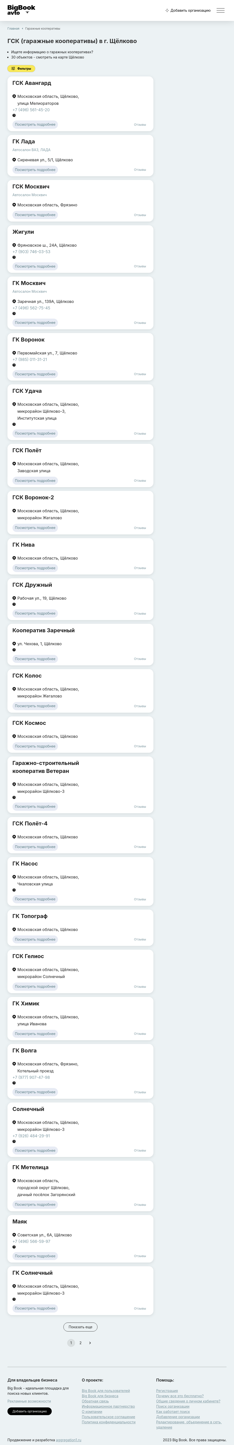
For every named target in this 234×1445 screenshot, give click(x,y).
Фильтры (21, 68)
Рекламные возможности (29, 1401)
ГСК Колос (27, 675)
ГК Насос (25, 863)
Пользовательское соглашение (108, 1417)
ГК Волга (24, 1050)
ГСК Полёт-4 (29, 823)
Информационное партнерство (108, 1406)
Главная (13, 28)
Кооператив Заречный (43, 630)
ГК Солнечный (32, 1273)
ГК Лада (23, 141)
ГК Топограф (29, 916)
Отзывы (140, 124)
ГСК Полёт (27, 450)
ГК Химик (25, 1003)
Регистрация (167, 1390)
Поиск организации (172, 1406)
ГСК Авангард (31, 83)
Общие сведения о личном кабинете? (188, 1401)
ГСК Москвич (30, 186)
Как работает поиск (173, 1411)
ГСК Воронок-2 (33, 497)
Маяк (19, 1221)
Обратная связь (95, 1401)
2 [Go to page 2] (80, 1343)
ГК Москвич (29, 283)
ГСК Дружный (32, 584)
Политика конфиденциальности (109, 1422)
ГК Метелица (30, 1167)
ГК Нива (23, 544)
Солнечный (28, 1109)
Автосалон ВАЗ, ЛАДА (31, 150)
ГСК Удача (27, 391)
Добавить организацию (187, 10)
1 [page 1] (71, 1343)
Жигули (23, 232)
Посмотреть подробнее (35, 124)
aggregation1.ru (68, 1440)
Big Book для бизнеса (100, 1396)
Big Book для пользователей (106, 1390)
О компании (92, 1411)
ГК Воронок (28, 339)
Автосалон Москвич (29, 195)
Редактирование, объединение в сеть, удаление (189, 1424)
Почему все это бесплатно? (180, 1396)
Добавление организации (178, 1417)
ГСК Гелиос (28, 956)
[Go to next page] (90, 1343)
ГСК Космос (29, 723)
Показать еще (80, 1327)
